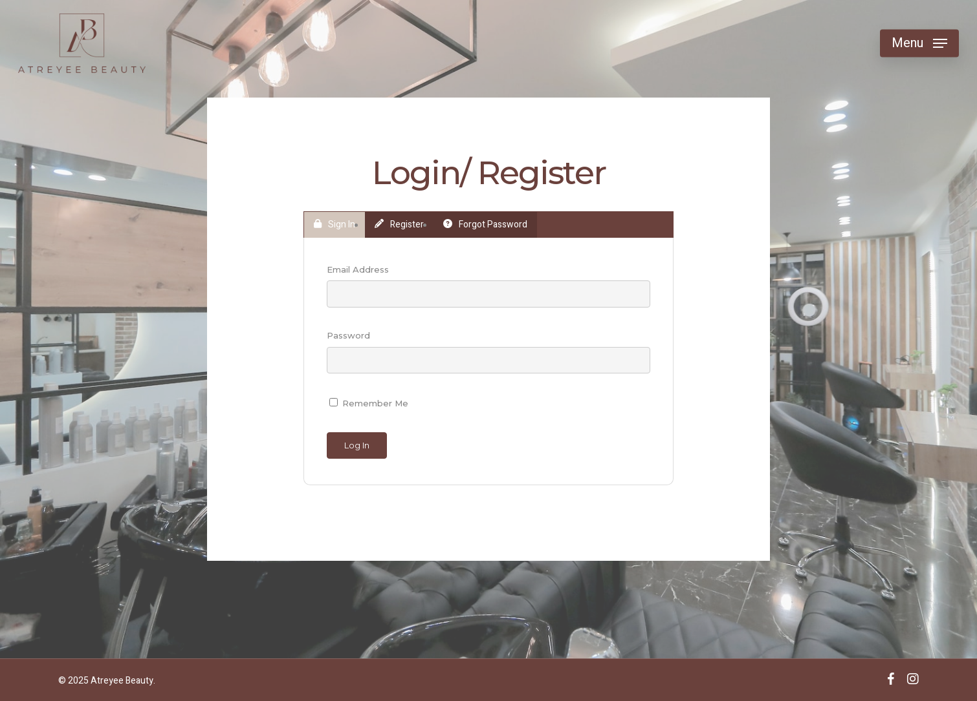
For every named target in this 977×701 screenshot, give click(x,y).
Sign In (334, 224)
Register (399, 224)
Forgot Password (485, 224)
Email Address (358, 269)
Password (348, 335)
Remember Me (368, 403)
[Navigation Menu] (919, 43)
